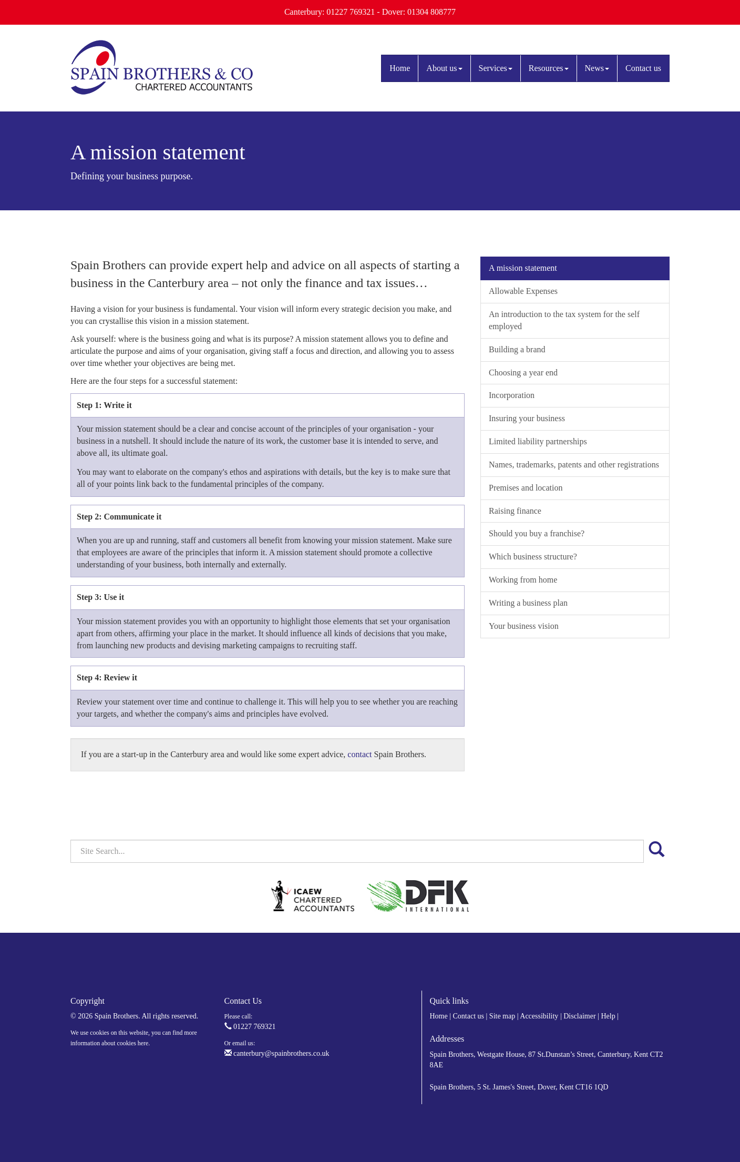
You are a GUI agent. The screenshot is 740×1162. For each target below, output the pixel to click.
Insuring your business (527, 418)
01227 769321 (250, 1027)
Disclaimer (579, 1016)
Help (608, 1016)
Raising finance (515, 510)
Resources (549, 68)
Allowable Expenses (523, 291)
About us (444, 68)
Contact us (643, 68)
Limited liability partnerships (538, 441)
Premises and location (525, 487)
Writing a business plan (528, 602)
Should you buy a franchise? (536, 533)
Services (495, 68)
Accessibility (539, 1016)
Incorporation (512, 395)
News (597, 68)
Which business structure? (533, 556)
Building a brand (517, 349)
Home (399, 68)
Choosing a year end (523, 372)
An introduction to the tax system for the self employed (564, 320)
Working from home (523, 579)
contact (359, 754)
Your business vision (524, 625)
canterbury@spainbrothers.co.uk (277, 1053)
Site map (502, 1016)
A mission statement (523, 267)
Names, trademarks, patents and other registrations (574, 464)
